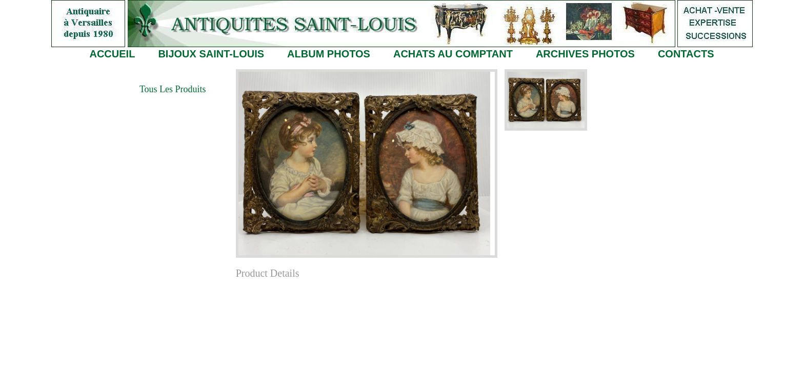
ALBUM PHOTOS (328, 53)
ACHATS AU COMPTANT (453, 53)
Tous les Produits (172, 89)
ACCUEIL (112, 53)
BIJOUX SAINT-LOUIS (211, 53)
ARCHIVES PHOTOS (585, 53)
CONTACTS (686, 53)
